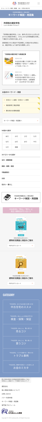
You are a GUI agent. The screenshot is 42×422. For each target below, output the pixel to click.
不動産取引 (5, 172)
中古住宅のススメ (21, 306)
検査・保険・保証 (8, 166)
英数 (16, 147)
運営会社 (5, 386)
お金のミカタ (21, 366)
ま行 (25, 142)
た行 (34, 136)
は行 (16, 142)
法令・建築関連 (7, 160)
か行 (16, 136)
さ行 (25, 136)
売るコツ (21, 330)
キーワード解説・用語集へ (13, 120)
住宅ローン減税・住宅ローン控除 (17, 100)
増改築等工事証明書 (13, 105)
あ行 (7, 136)
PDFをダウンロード (15, 246)
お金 (19, 8)
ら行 (7, 147)
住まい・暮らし (7, 184)
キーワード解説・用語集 (11, 8)
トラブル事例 (21, 354)
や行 (34, 142)
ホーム (2, 8)
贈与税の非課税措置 (13, 111)
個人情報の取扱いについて (11, 390)
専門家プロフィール (8, 405)
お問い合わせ (6, 394)
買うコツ (21, 342)
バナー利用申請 (7, 398)
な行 (7, 142)
